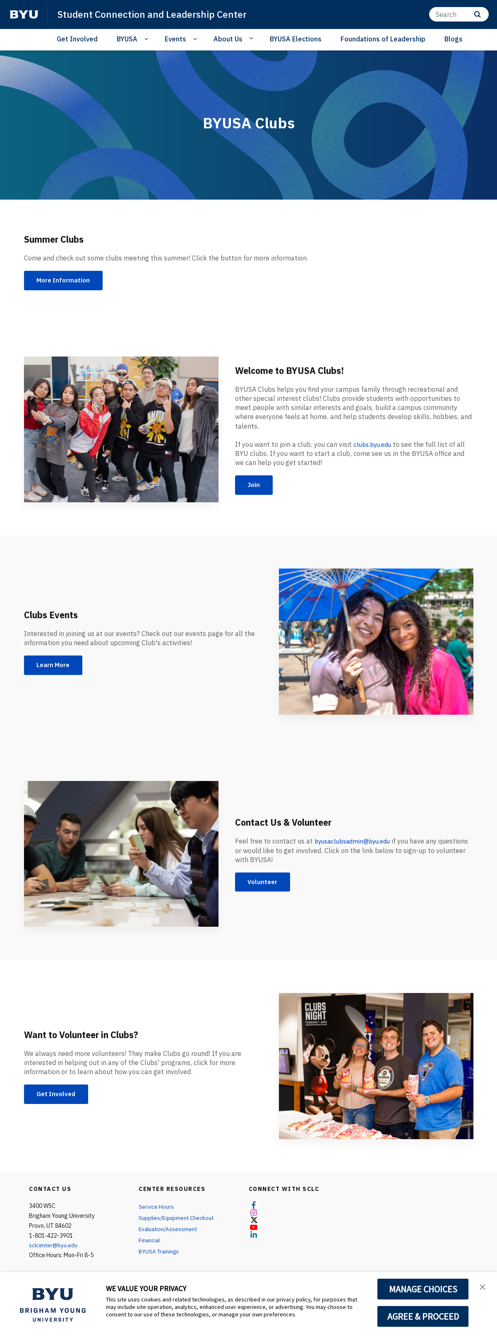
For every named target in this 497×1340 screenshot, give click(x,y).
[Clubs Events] (376, 643)
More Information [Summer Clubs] (66, 281)
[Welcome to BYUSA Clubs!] (121, 431)
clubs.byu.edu (374, 445)
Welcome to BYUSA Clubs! (297, 371)
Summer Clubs (59, 239)
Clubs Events (55, 615)
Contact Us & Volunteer (291, 822)
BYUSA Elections (296, 39)
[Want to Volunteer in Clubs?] (376, 1068)
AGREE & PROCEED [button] (423, 1316)
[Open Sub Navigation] (147, 39)
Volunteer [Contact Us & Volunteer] (264, 884)
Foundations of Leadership (383, 39)
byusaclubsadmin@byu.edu (356, 842)
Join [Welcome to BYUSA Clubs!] (255, 486)
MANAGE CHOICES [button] (423, 1289)
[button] (483, 1287)
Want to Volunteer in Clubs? (90, 1035)
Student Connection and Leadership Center (156, 14)
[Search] (459, 14)
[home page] (24, 14)
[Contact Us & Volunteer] (121, 855)
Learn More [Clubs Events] (56, 667)
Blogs (453, 39)
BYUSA (127, 39)
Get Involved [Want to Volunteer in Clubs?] (58, 1096)
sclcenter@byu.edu (54, 1247)
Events (175, 39)
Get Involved (77, 39)
